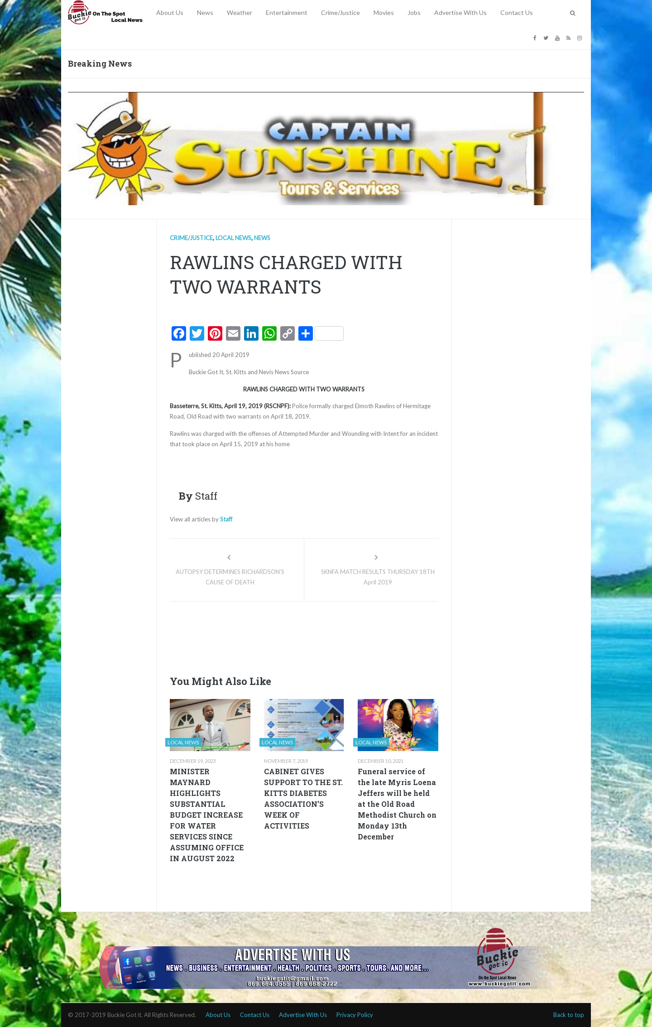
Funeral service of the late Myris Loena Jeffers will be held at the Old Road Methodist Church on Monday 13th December (397, 804)
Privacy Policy (354, 1014)
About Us (169, 12)
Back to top (568, 1014)
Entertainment (286, 12)
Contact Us (516, 12)
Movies (384, 12)
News (205, 12)
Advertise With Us (460, 12)
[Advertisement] (334, 635)
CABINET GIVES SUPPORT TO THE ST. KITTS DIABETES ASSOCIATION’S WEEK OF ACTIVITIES (303, 798)
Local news (233, 237)
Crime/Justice (340, 12)
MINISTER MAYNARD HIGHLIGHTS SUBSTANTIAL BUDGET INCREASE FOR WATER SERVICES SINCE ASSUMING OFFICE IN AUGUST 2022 (207, 815)
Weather (239, 12)
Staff (226, 519)
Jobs (414, 12)
